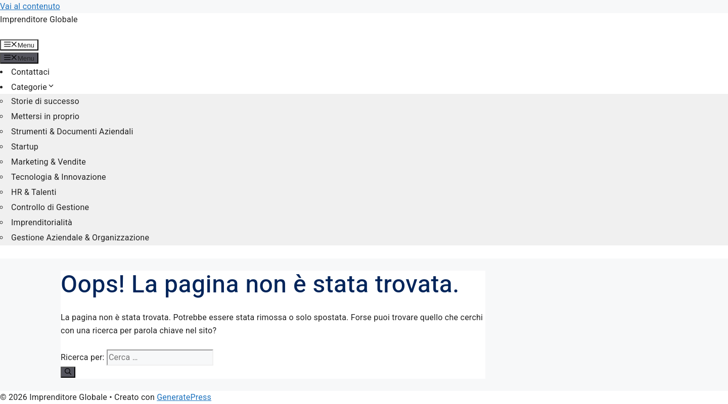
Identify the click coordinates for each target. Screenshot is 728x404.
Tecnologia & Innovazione (58, 177)
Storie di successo (45, 101)
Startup (24, 147)
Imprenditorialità (41, 222)
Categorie (33, 87)
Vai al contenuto (30, 6)
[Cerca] (68, 372)
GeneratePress (184, 397)
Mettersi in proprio (45, 116)
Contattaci (30, 72)
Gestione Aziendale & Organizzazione (80, 237)
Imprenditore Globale (39, 19)
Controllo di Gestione (50, 207)
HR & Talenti (34, 192)
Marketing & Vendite (48, 162)
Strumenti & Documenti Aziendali (72, 131)
